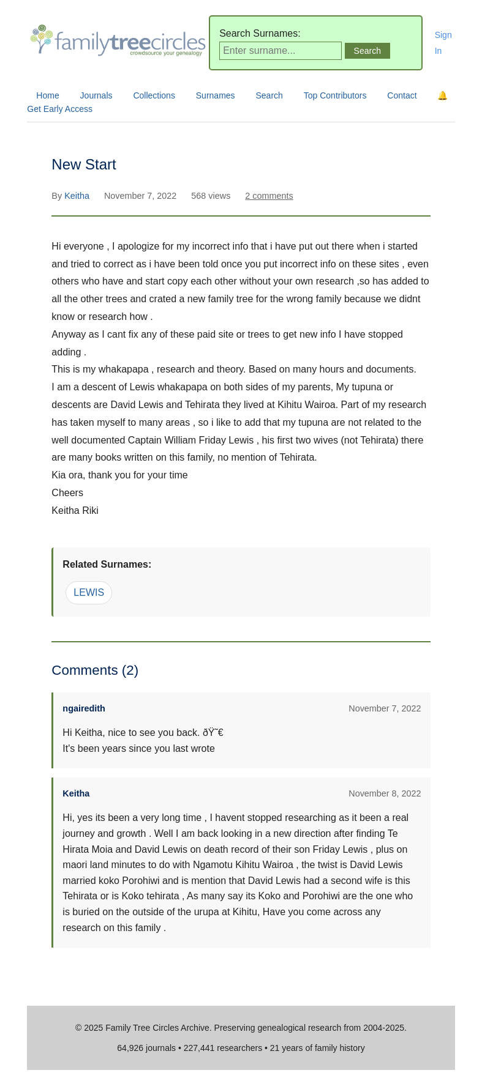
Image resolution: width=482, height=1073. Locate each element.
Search (268, 95)
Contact (401, 95)
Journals (96, 95)
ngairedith (83, 708)
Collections (154, 95)
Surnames (215, 95)
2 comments (269, 196)
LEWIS (88, 592)
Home (47, 95)
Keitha (78, 196)
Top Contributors (335, 95)
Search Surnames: (260, 33)
